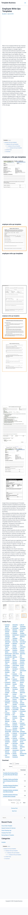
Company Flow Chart (6, 832)
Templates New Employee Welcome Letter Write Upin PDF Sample (10, 774)
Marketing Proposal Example (7, 631)
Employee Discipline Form (7, 672)
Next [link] (24, 802)
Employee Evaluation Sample (7, 741)
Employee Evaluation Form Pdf (7, 636)
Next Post (14, 811)
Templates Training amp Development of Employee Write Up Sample (10, 781)
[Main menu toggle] (25, 2)
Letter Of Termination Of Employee (23, 626)
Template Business (8, 3)
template (4, 842)
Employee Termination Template (15, 702)
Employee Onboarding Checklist (15, 740)
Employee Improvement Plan (23, 670)
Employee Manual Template (7, 736)
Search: (10, 766)
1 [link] (17, 802)
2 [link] (20, 802)
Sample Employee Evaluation (15, 723)
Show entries (14, 763)
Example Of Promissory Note (7, 684)
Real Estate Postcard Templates (15, 745)
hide (9, 140)
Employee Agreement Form (7, 714)
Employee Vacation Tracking (22, 665)
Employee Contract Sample (15, 694)
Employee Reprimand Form (22, 692)
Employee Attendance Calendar (7, 641)
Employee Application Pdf (22, 653)
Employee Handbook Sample (7, 667)
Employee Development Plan (15, 675)
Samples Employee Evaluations (15, 755)
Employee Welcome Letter (7, 662)
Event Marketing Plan (22, 746)
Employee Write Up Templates (7, 752)
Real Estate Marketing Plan (7, 702)
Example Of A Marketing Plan (23, 636)
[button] (17, 770)
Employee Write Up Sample (7, 626)
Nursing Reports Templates (8, 835)
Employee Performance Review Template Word (15, 682)
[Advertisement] (14, 30)
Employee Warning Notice (22, 682)
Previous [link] (13, 802)
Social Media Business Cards (15, 711)
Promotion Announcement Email (16, 750)
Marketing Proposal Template (22, 687)
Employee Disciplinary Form (15, 689)
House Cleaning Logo (6, 830)
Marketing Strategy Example (15, 645)
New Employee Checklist (7, 746)
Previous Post (14, 808)
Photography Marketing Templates (15, 630)
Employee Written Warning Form (8, 652)
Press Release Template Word (23, 735)
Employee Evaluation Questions (15, 650)
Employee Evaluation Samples (15, 735)
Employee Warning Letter (7, 646)
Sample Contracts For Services (8, 828)
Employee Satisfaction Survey (22, 724)
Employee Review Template (22, 631)
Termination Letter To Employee (22, 648)
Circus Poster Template (7, 825)
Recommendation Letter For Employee (8, 657)
